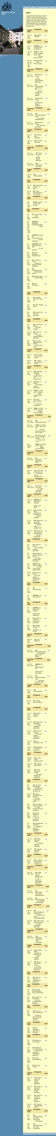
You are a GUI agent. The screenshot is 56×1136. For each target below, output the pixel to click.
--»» (45, 35)
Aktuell (26, 7)
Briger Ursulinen (43, 7)
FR (4, 56)
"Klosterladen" (39, 9)
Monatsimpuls (28, 9)
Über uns (33, 7)
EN (7, 56)
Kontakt (48, 9)
